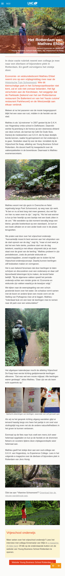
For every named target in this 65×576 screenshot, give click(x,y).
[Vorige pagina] (53, 565)
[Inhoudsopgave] (2, 3)
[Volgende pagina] (58, 565)
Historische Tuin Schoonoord (20, 82)
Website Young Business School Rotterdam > (32, 562)
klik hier (13, 546)
